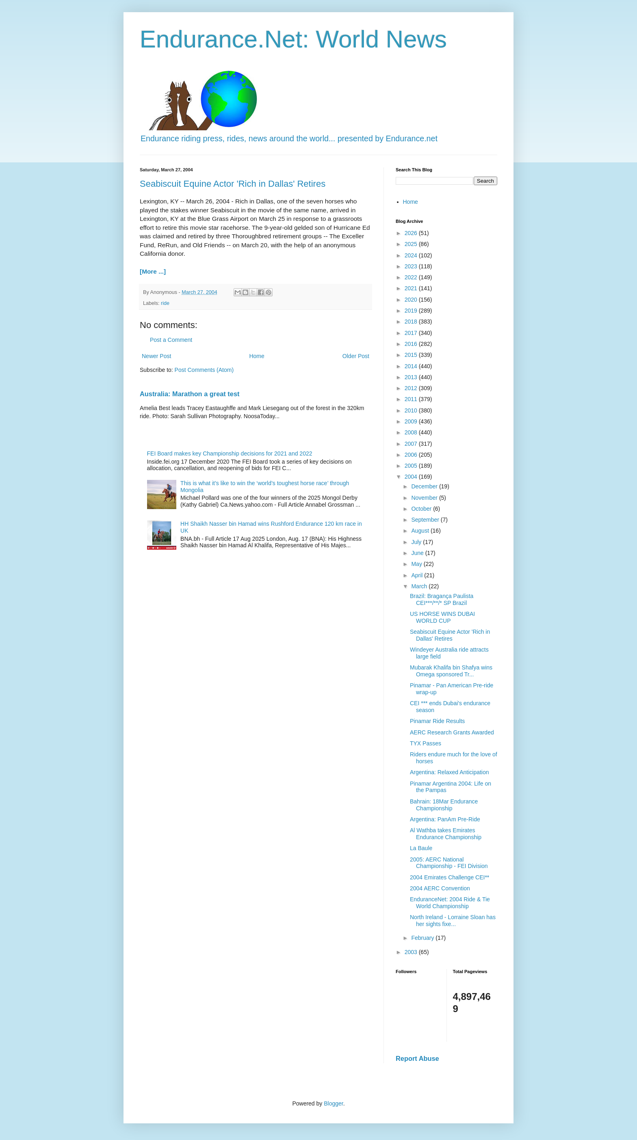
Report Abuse (417, 1058)
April (417, 575)
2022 (412, 277)
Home (256, 356)
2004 (412, 476)
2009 (412, 421)
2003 (412, 952)
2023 (412, 266)
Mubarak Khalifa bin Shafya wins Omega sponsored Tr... (451, 671)
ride (165, 303)
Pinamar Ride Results (437, 721)
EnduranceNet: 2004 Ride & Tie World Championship (450, 902)
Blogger (333, 1103)
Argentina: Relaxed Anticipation (449, 772)
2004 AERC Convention (440, 888)
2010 (412, 410)
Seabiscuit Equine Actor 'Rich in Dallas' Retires (232, 184)
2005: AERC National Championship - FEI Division (449, 863)
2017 (412, 333)
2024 (412, 255)
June (418, 553)
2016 (412, 344)
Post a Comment (171, 340)
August (420, 530)
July (417, 542)
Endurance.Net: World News (293, 39)
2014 (412, 366)
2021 (412, 288)
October (422, 508)
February (423, 938)
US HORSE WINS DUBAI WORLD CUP (442, 617)
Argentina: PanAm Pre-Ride (445, 819)
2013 (412, 377)
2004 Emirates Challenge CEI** (449, 877)
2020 (412, 299)
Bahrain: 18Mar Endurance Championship (444, 805)
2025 (412, 244)
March (420, 586)
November (425, 497)
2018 (412, 321)
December (425, 486)
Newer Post (156, 356)
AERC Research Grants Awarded (452, 732)
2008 (412, 432)
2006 (412, 454)
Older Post (355, 356)
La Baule (421, 848)
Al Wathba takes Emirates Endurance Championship (445, 833)
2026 (412, 233)
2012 (412, 388)
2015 (412, 355)
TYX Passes (425, 743)
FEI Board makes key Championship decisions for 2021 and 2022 (229, 453)
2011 (412, 399)
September (425, 519)
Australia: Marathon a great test (189, 393)
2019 (412, 310)
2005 (412, 465)
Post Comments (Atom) (204, 370)
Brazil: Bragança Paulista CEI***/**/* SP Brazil (441, 599)
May (417, 564)
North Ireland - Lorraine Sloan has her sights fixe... (453, 920)
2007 (412, 443)
